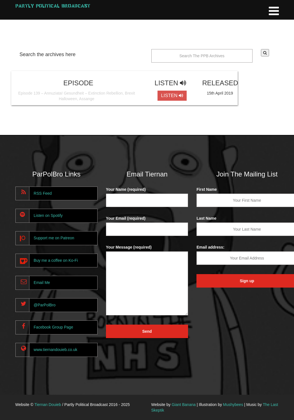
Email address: (210, 247)
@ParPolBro (44, 305)
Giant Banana (184, 404)
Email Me (42, 282)
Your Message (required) (129, 247)
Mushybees (233, 404)
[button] (265, 52)
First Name (206, 189)
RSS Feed (43, 193)
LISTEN (172, 95)
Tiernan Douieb (47, 404)
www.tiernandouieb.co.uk (55, 349)
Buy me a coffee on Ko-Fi (56, 260)
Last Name (206, 218)
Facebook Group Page (53, 327)
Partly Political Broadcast (52, 5)
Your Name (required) (126, 189)
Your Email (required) (125, 218)
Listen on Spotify (48, 215)
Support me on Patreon (54, 238)
